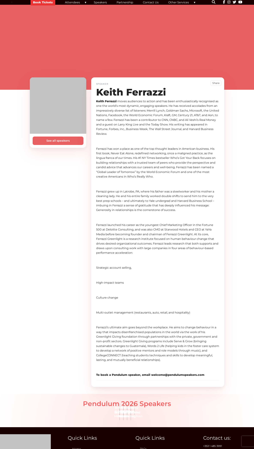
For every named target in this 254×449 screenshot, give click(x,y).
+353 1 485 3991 (212, 446)
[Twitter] (234, 2)
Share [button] (215, 83)
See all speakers (58, 140)
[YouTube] (240, 2)
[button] (216, 2)
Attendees (72, 2)
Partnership (125, 2)
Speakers (100, 2)
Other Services (178, 2)
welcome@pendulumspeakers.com (177, 375)
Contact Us (151, 2)
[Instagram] (229, 2)
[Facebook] (224, 2)
